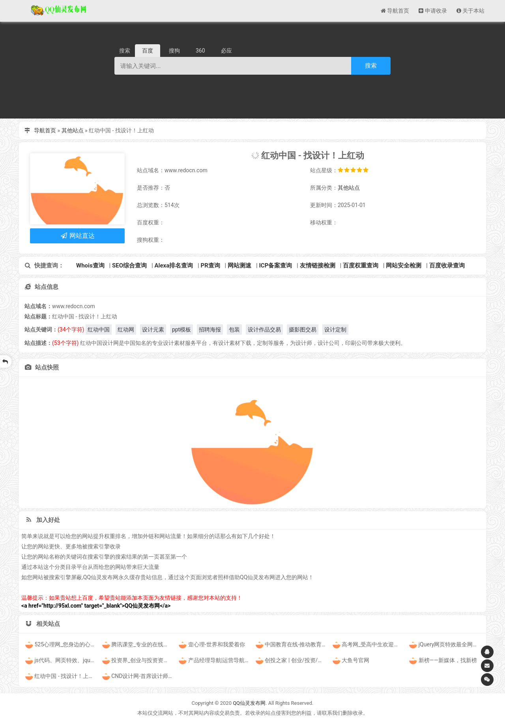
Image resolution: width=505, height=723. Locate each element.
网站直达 (77, 235)
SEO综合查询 (129, 265)
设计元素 (153, 329)
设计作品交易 (264, 329)
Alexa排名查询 (173, 265)
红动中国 (99, 329)
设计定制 (335, 329)
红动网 (126, 329)
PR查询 (210, 265)
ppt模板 (181, 329)
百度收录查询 (447, 265)
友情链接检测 (317, 265)
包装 (234, 329)
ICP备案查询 (275, 265)
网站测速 (239, 265)
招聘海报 (210, 329)
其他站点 (73, 130)
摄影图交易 (302, 329)
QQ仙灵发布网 (249, 703)
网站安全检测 (403, 265)
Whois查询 (90, 265)
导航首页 (45, 130)
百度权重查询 (360, 265)
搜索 (371, 65)
